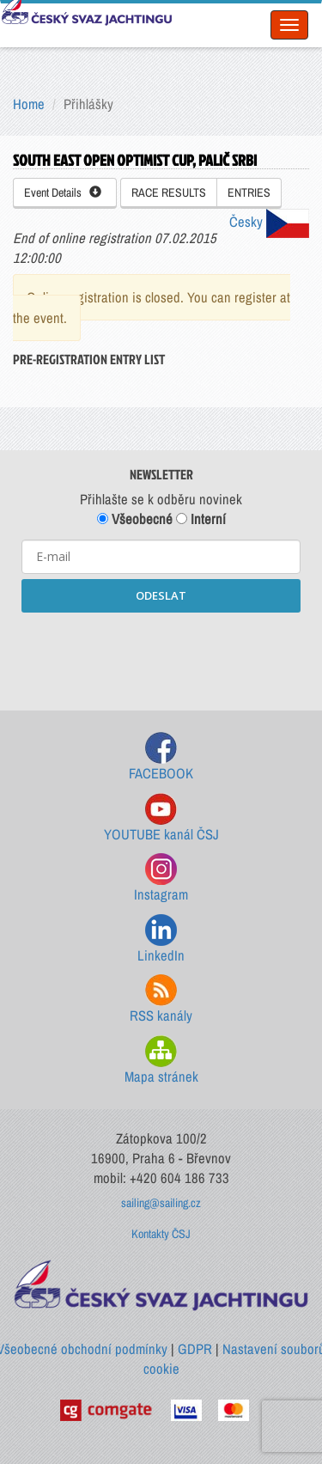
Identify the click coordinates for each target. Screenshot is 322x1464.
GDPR (195, 1348)
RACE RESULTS (168, 192)
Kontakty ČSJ (161, 1233)
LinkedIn (161, 939)
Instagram (161, 878)
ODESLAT (161, 595)
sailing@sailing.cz (161, 1203)
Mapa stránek (161, 1060)
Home (29, 104)
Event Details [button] (62, 192)
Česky (269, 221)
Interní (201, 518)
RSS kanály (161, 999)
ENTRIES (249, 192)
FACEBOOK (161, 757)
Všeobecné (135, 518)
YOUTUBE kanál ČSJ (161, 818)
